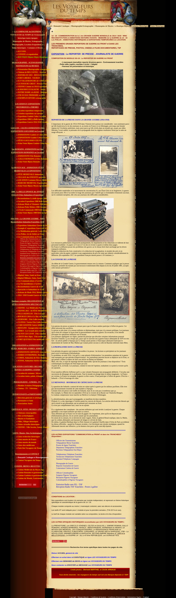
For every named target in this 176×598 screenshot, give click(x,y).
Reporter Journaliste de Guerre (67, 466)
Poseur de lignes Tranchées (66, 445)
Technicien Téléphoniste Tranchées (69, 457)
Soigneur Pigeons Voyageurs (66, 475)
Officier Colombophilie (64, 473)
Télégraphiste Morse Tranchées (67, 443)
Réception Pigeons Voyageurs (67, 478)
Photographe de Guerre (64, 463)
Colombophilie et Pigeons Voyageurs (69, 480)
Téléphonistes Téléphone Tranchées (69, 454)
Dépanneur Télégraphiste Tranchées (69, 448)
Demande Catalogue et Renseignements (32, 457)
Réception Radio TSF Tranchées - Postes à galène (77, 487)
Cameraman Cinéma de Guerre (67, 468)
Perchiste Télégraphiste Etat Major (69, 450)
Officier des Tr (61, 441)
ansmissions (71, 441)
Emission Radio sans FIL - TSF (69, 484)
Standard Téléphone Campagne (67, 459)
